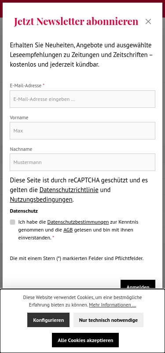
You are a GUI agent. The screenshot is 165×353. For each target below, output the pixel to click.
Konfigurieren (48, 320)
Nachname (21, 149)
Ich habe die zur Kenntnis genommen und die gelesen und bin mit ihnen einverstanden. (78, 229)
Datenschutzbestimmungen (78, 221)
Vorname (19, 117)
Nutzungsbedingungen (41, 199)
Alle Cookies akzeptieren (85, 340)
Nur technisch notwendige (108, 320)
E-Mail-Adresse (27, 85)
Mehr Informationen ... (112, 305)
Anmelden (137, 287)
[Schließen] (148, 21)
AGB (68, 229)
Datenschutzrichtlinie (69, 189)
